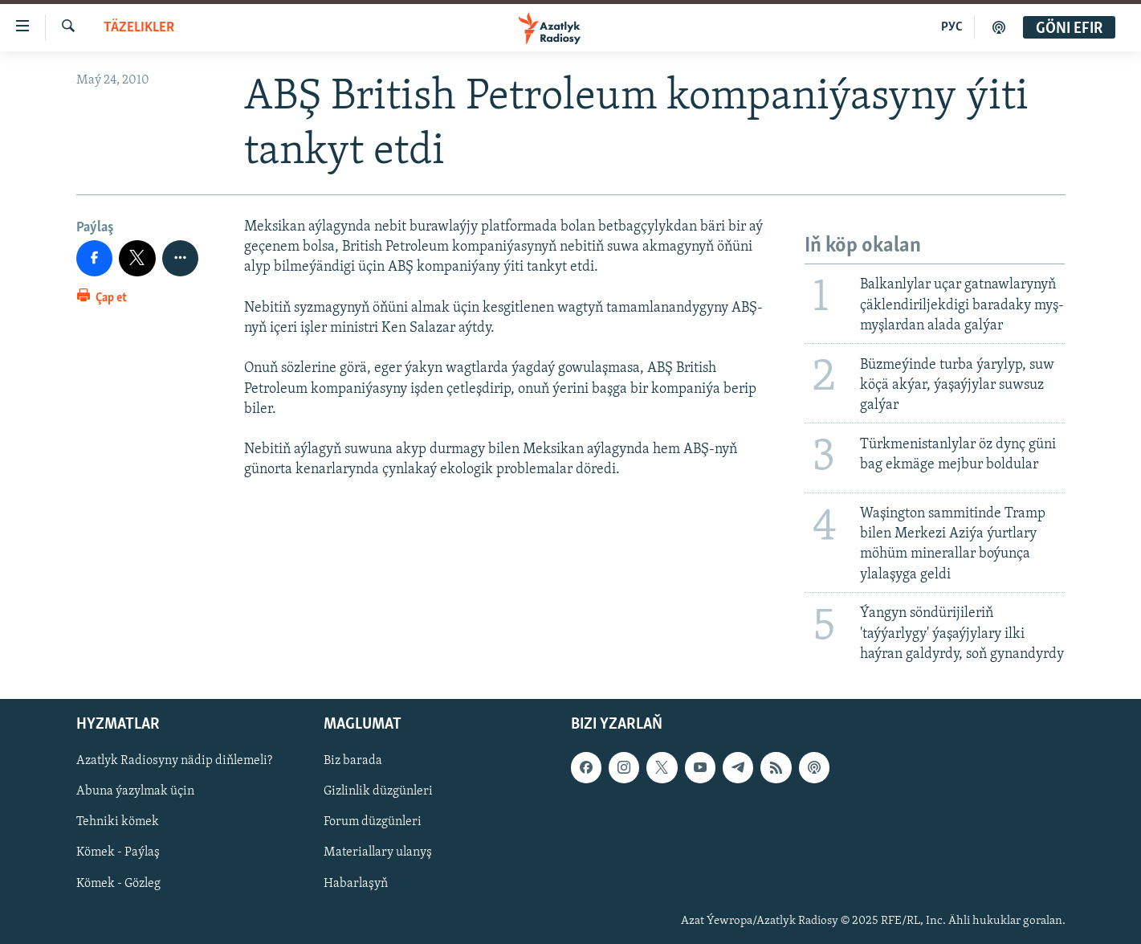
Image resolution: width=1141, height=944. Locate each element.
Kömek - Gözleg (118, 883)
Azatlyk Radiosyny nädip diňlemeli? (174, 760)
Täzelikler (139, 27)
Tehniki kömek (117, 821)
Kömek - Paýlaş (118, 852)
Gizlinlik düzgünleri (378, 791)
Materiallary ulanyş (378, 852)
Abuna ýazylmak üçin (135, 791)
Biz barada (353, 760)
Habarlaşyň (356, 883)
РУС (952, 27)
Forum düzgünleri (373, 821)
